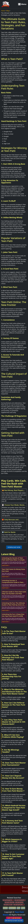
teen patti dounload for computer (20, 900)
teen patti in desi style (9, 902)
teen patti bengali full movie (8, 900)
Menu (22, 4)
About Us (12, 908)
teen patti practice (19, 902)
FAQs (23, 908)
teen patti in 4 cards (8, 904)
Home (3, 11)
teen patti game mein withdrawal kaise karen (19, 904)
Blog (7, 11)
